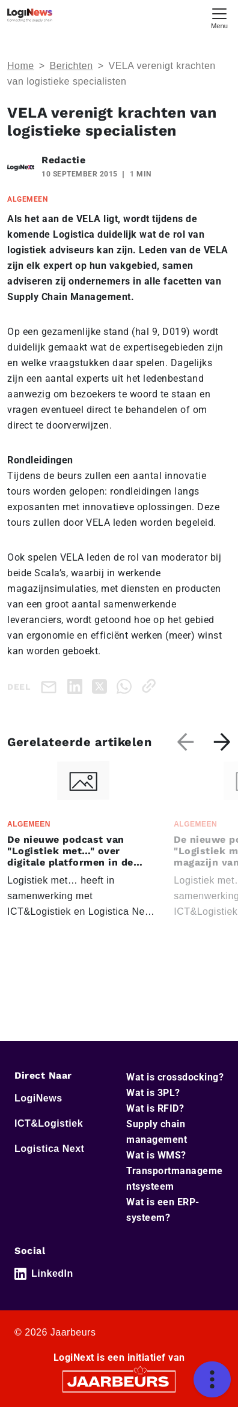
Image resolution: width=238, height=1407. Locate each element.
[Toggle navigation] (219, 17)
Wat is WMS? (156, 1155)
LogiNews (38, 1098)
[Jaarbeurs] (119, 1381)
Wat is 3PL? (153, 1092)
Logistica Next (49, 1148)
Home (20, 66)
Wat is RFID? (155, 1108)
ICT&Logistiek (48, 1123)
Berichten (71, 66)
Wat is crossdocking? (175, 1077)
